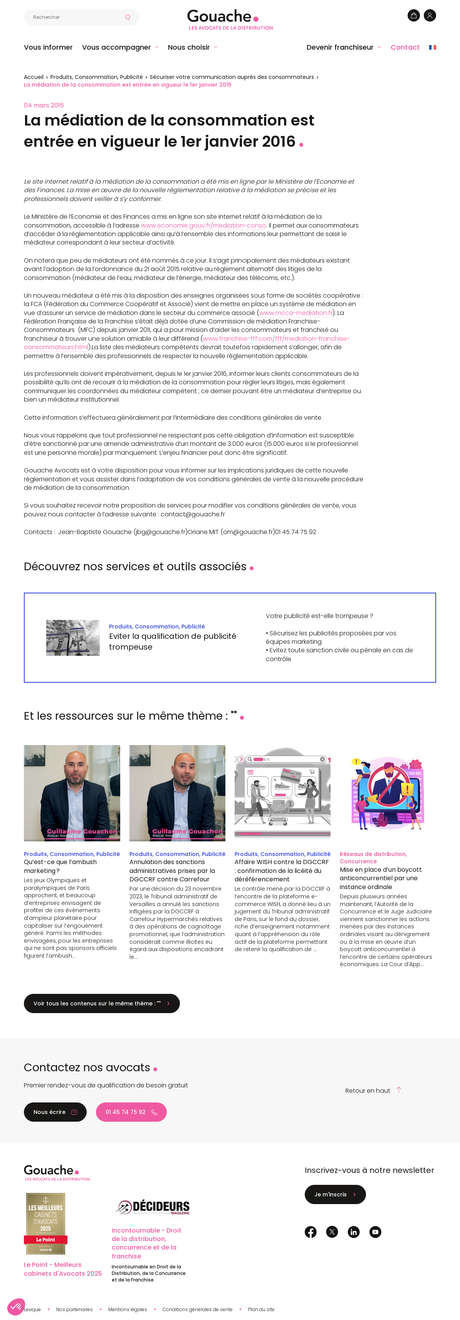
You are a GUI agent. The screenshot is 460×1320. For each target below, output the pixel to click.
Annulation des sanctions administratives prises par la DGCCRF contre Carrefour (172, 871)
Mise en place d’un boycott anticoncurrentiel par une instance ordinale (381, 878)
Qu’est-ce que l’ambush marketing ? (60, 866)
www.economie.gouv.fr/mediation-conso (203, 225)
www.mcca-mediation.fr (295, 312)
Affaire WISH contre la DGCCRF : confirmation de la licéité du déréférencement (282, 871)
